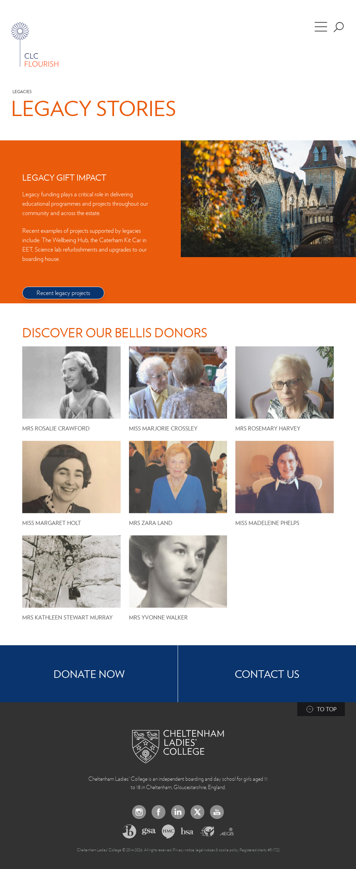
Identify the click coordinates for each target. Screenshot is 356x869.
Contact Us (267, 673)
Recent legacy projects (63, 292)
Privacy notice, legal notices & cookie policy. (206, 849)
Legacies (22, 92)
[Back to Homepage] (178, 746)
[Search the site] (338, 27)
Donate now (89, 673)
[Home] (34, 44)
